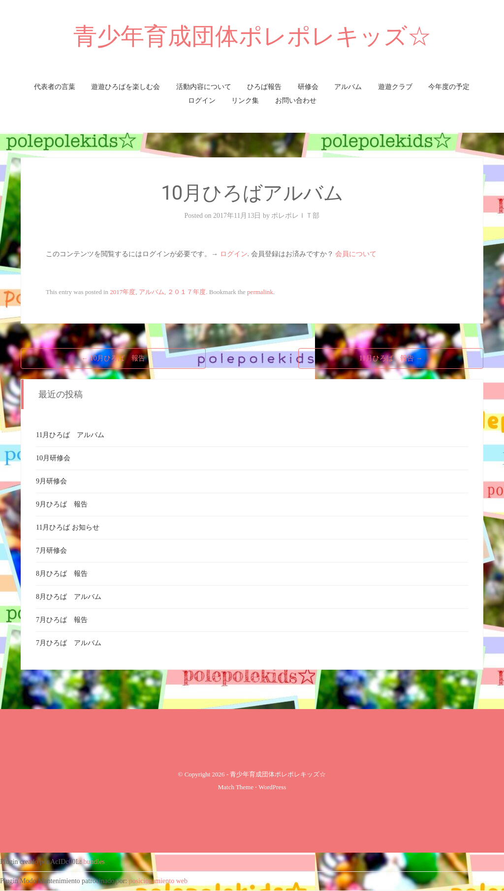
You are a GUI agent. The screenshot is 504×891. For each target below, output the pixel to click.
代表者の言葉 (54, 86)
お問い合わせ (295, 100)
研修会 (308, 86)
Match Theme (235, 787)
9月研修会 (51, 481)
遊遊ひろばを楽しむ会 (125, 86)
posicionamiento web (158, 881)
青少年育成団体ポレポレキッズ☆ (252, 36)
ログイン (202, 100)
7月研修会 (51, 550)
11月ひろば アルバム (70, 435)
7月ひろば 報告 (62, 620)
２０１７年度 (186, 292)
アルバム (348, 86)
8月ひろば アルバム (68, 596)
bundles (94, 861)
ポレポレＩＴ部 (295, 215)
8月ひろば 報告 (62, 573)
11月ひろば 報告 (391, 358)
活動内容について (203, 86)
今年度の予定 (449, 86)
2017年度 (122, 292)
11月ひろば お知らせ (67, 527)
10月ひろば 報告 (113, 358)
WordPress (272, 787)
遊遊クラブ (395, 86)
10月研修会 (53, 458)
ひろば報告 (264, 86)
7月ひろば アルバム (68, 643)
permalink (260, 292)
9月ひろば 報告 (62, 504)
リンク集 (245, 100)
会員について (356, 254)
